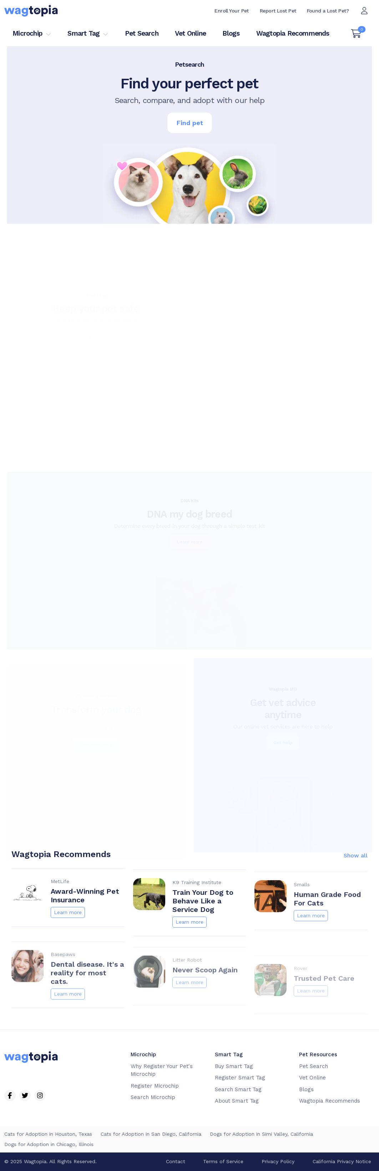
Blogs (230, 33)
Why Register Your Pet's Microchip (162, 1070)
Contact (175, 1161)
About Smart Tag (237, 1101)
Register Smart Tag (240, 1077)
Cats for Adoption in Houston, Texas (48, 1134)
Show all (356, 879)
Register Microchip (155, 1086)
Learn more (68, 936)
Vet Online (190, 33)
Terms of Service (223, 1161)
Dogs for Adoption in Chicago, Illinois (49, 1144)
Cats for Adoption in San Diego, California (151, 1134)
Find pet (189, 123)
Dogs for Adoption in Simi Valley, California (261, 1134)
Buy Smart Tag (234, 1066)
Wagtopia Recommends (292, 33)
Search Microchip (153, 1097)
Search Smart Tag (238, 1089)
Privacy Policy (278, 1161)
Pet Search (141, 33)
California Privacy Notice (342, 1161)
